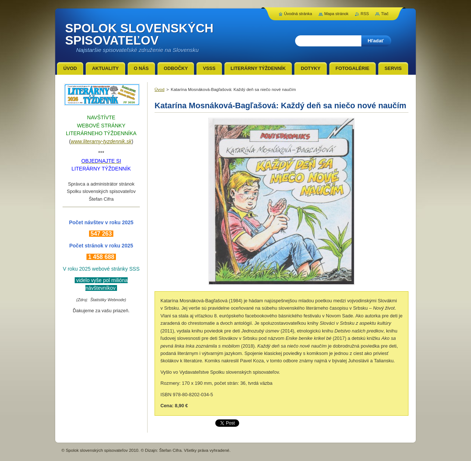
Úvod (159, 89)
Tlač (385, 13)
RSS (365, 13)
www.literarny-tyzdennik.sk (101, 141)
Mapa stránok (336, 13)
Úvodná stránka (298, 13)
